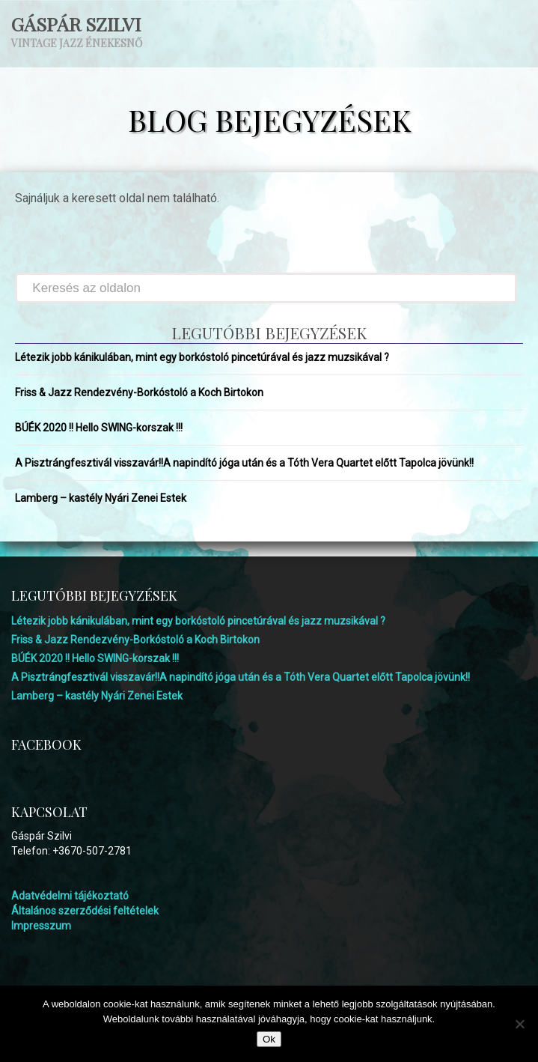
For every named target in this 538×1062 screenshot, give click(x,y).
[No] (519, 1023)
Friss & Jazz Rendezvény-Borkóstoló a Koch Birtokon (139, 392)
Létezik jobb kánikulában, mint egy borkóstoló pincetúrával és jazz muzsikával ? (202, 357)
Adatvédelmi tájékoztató (70, 896)
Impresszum (41, 926)
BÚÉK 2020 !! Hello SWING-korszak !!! (99, 428)
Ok (269, 1039)
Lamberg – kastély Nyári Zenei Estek (100, 498)
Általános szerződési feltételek (85, 911)
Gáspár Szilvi (76, 23)
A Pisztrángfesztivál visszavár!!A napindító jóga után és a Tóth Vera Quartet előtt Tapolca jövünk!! (244, 463)
